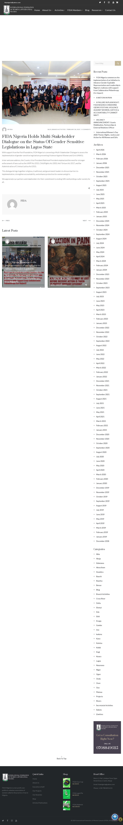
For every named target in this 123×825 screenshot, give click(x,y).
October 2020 (101, 443)
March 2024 (101, 261)
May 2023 (100, 305)
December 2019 (102, 488)
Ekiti (98, 616)
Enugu (98, 621)
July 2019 (100, 510)
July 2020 (100, 456)
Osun (98, 683)
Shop (34, 799)
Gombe (99, 625)
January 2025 (101, 216)
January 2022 (101, 376)
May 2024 (100, 252)
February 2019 (102, 532)
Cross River (100, 598)
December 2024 (102, 221)
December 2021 (102, 381)
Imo (97, 630)
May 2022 (100, 359)
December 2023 (102, 274)
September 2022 (102, 341)
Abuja (98, 558)
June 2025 (100, 194)
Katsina (99, 643)
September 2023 (102, 287)
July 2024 (100, 243)
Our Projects (37, 791)
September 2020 (102, 448)
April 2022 (100, 363)
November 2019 (102, 492)
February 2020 (102, 479)
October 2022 (101, 336)
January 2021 (101, 430)
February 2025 (102, 212)
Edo (97, 612)
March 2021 (101, 421)
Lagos (98, 661)
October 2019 (101, 496)
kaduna (99, 634)
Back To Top (61, 758)
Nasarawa (100, 665)
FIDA (11, 129)
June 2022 (100, 354)
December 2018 (102, 541)
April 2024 (100, 256)
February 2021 (102, 425)
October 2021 (101, 390)
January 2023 (101, 323)
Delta (98, 603)
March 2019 (101, 528)
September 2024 (102, 234)
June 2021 (100, 408)
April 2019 (100, 523)
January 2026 (101, 163)
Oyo (98, 687)
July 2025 (100, 190)
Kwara (98, 656)
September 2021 (102, 394)
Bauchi (99, 576)
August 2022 (101, 345)
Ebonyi (99, 607)
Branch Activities (58, 129)
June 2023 (100, 301)
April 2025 (100, 203)
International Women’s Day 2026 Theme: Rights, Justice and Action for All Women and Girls (106, 134)
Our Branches (37, 795)
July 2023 (100, 296)
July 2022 (100, 350)
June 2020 (100, 461)
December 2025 (102, 167)
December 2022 (102, 327)
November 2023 (102, 279)
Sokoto (99, 710)
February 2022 (102, 372)
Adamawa (100, 563)
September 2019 (102, 501)
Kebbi (98, 647)
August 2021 (101, 399)
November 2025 (102, 172)
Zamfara (99, 714)
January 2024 (101, 270)
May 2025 (100, 198)
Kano (98, 638)
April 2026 (100, 150)
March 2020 (101, 474)
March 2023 (101, 314)
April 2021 (100, 416)
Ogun (98, 674)
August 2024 (101, 239)
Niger (98, 670)
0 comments (85, 129)
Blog (21, 37)
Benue (98, 585)
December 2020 (102, 434)
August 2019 (101, 505)
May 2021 (100, 412)
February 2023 (102, 319)
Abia (98, 554)
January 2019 (101, 537)
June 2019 (100, 514)
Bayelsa (99, 581)
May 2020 (100, 465)
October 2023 (101, 283)
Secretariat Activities (104, 705)
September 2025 (102, 181)
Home (15, 37)
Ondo (98, 679)
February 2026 (102, 158)
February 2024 (102, 265)
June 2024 (100, 247)
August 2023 (101, 292)
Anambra (99, 572)
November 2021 (102, 385)
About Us (36, 783)
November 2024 (102, 225)
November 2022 (102, 332)
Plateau (99, 692)
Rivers (98, 701)
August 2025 (101, 185)
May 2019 (100, 519)
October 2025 (101, 176)
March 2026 (101, 154)
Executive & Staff (39, 787)
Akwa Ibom (100, 567)
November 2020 (102, 439)
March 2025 (101, 207)
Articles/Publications (40, 803)
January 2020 (101, 483)
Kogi (98, 652)
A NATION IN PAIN (104, 98)
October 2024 (101, 230)
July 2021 (100, 403)
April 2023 (100, 310)
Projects (99, 696)
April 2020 (100, 470)
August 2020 (101, 452)
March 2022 (101, 367)
